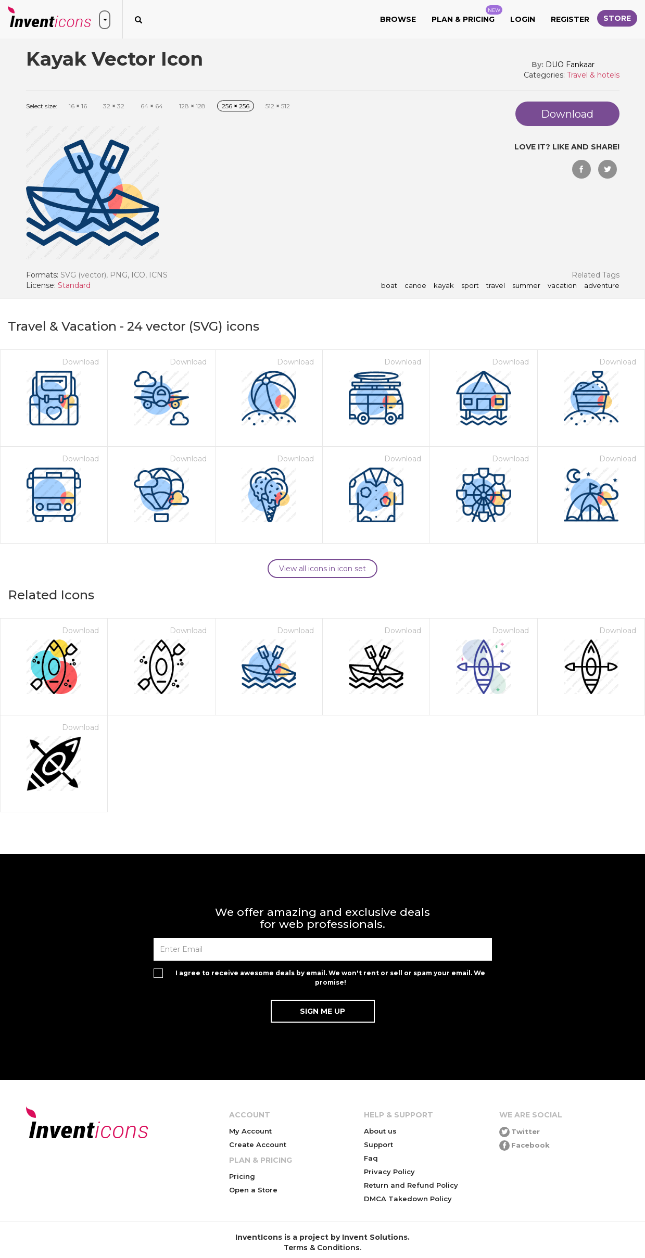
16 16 (78, 106)
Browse (398, 19)
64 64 (152, 106)
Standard (74, 285)
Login (522, 19)
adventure (601, 286)
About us (380, 1131)
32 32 (113, 106)
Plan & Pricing (467, 14)
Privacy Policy (389, 1171)
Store (617, 18)
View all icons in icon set (322, 568)
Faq (371, 1158)
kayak (444, 286)
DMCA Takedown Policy (408, 1198)
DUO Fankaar (570, 64)
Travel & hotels (593, 75)
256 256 (235, 106)
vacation (562, 286)
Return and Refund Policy (411, 1185)
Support (378, 1144)
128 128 (192, 106)
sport (470, 286)
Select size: (41, 106)
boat (389, 286)
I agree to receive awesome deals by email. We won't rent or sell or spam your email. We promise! (330, 977)
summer (526, 286)
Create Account (257, 1144)
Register (570, 19)
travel (495, 286)
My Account (250, 1131)
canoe (415, 286)
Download (80, 362)
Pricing (242, 1176)
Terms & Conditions (322, 1247)
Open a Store (253, 1190)
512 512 (277, 106)
